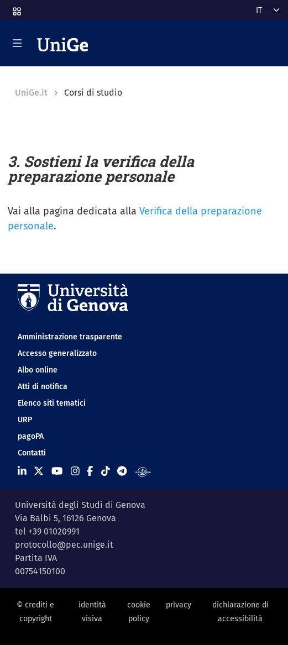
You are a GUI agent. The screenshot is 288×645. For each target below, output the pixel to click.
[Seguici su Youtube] (56, 471)
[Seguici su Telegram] (122, 471)
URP (25, 419)
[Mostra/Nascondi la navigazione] (17, 43)
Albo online (37, 370)
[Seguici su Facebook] (90, 471)
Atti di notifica (42, 386)
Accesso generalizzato (57, 353)
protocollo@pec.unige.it (64, 544)
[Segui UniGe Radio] (143, 471)
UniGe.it (31, 92)
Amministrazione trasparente (70, 337)
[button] (16, 8)
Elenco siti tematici (52, 403)
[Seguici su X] (39, 471)
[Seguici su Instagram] (75, 471)
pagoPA (31, 436)
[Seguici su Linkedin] (22, 471)
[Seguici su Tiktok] (105, 471)
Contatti (32, 453)
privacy (178, 605)
